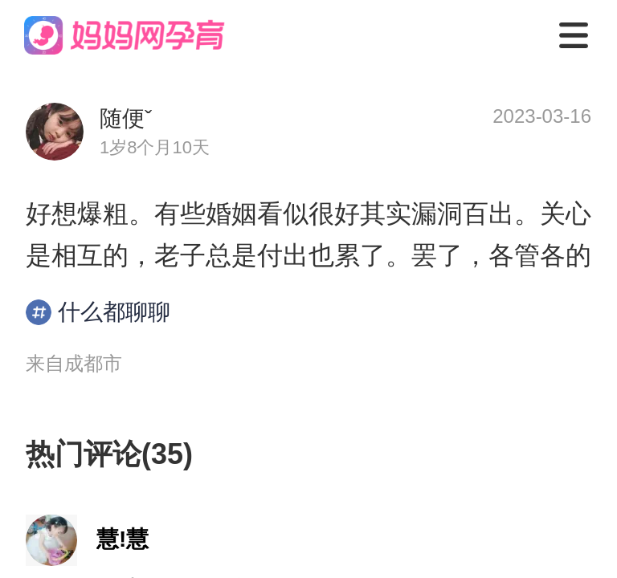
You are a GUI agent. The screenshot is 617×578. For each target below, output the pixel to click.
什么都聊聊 (98, 312)
